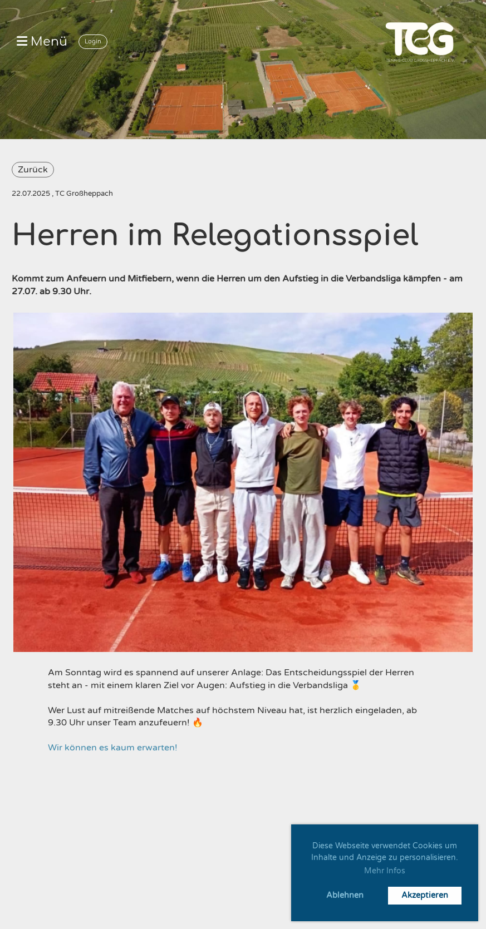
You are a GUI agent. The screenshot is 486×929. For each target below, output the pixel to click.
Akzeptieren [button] (424, 895)
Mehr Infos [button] (384, 871)
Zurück (33, 169)
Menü (42, 41)
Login (93, 41)
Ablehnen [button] (345, 895)
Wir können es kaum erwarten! (113, 747)
